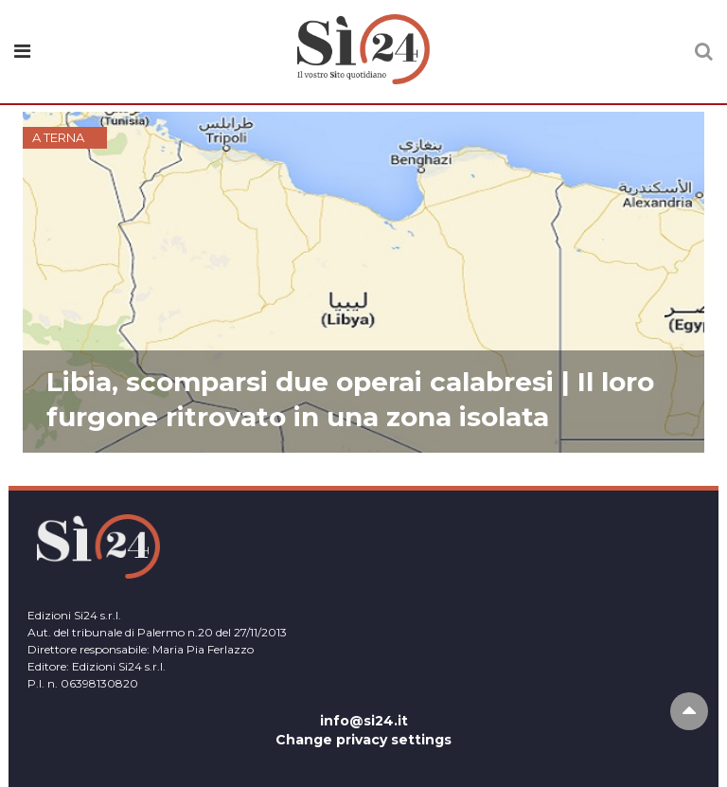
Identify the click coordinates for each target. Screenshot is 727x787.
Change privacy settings (363, 739)
